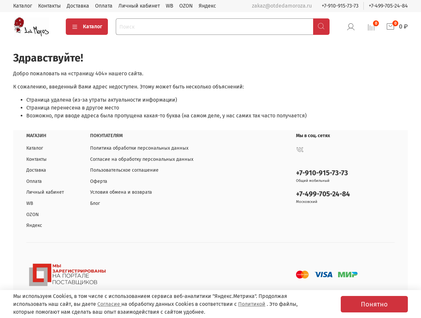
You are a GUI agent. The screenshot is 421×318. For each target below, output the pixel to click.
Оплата (103, 6)
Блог (95, 203)
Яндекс (207, 6)
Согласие (109, 304)
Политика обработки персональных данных (139, 148)
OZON (186, 6)
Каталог (22, 6)
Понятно (374, 304)
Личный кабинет (139, 6)
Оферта (98, 181)
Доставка (78, 6)
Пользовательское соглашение (124, 170)
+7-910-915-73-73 (340, 6)
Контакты (49, 6)
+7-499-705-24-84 (388, 6)
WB (169, 6)
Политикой (251, 304)
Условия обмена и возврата (121, 192)
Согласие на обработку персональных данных (141, 159)
